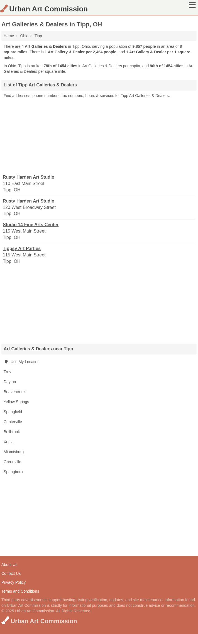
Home (9, 36)
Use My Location (22, 362)
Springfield (13, 412)
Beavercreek (15, 392)
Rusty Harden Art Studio (28, 177)
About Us (9, 564)
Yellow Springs (16, 402)
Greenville (12, 462)
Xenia (9, 442)
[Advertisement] (99, 136)
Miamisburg (14, 452)
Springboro (13, 472)
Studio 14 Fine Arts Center (30, 224)
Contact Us (11, 573)
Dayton (10, 382)
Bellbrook (12, 432)
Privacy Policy (13, 582)
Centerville (13, 422)
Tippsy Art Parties (22, 248)
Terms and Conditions (20, 591)
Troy (7, 372)
